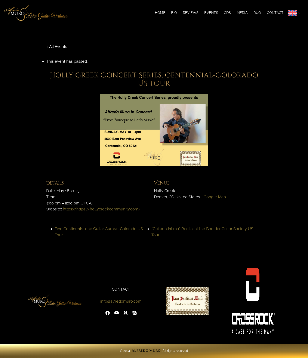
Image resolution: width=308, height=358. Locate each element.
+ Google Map (213, 197)
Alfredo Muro (146, 351)
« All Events (56, 46)
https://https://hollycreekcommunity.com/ (102, 209)
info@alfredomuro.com (121, 301)
